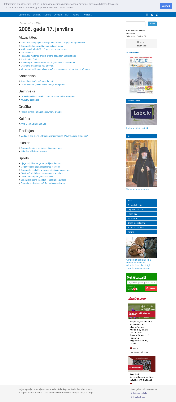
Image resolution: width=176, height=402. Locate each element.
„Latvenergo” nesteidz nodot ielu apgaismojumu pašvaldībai (48, 62)
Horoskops (132, 214)
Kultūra (47, 14)
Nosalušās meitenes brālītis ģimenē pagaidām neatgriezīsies (48, 56)
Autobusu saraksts (136, 227)
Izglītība (36, 14)
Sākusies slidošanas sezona (34, 151)
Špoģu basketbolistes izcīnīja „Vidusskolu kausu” (43, 183)
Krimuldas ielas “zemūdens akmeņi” (37, 81)
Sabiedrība (24, 14)
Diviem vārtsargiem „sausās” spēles (37, 176)
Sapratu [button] (166, 6)
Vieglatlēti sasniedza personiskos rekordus (40, 167)
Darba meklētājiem (136, 223)
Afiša (130, 200)
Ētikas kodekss (138, 397)
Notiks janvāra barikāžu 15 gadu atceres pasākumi (44, 49)
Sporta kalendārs (135, 205)
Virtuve (131, 232)
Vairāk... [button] (89, 14)
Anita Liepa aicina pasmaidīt (33, 124)
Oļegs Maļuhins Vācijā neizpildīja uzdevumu (41, 163)
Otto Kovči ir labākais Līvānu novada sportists (41, 173)
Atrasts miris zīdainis (30, 59)
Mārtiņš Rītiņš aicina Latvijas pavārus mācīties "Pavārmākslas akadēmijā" (54, 136)
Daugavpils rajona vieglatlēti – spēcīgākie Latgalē (43, 180)
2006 (38, 23)
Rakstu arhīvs (26, 23)
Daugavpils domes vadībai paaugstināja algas (42, 46)
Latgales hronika (135, 209)
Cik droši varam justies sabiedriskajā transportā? (43, 84)
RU (67, 14)
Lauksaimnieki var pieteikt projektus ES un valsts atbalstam (48, 96)
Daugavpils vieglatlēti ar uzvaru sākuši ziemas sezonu (45, 170)
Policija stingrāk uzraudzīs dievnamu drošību (41, 112)
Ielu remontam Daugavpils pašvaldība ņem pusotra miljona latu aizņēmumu (55, 69)
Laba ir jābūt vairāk (137, 128)
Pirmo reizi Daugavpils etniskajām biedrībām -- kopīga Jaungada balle (53, 42)
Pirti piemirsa (27, 52)
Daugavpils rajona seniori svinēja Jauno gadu (41, 148)
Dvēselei (58, 14)
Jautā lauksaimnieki (30, 100)
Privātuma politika (139, 393)
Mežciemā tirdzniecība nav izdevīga (37, 66)
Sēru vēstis (133, 218)
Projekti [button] (76, 14)
